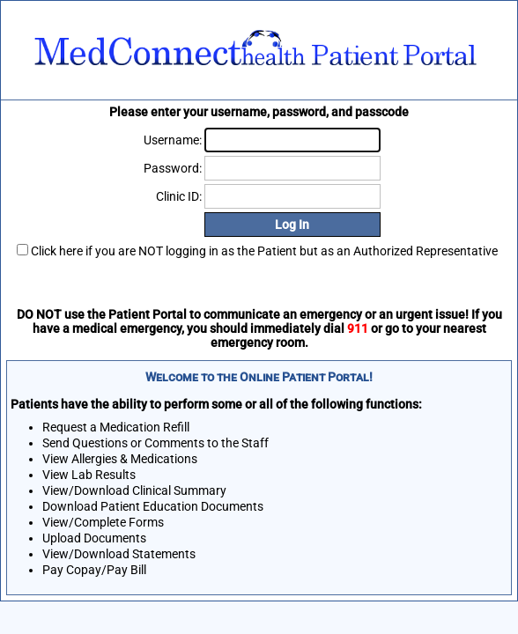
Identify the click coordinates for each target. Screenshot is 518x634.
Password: (173, 168)
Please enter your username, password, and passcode (259, 112)
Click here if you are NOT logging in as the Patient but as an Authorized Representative (264, 251)
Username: (173, 140)
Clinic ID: (179, 196)
